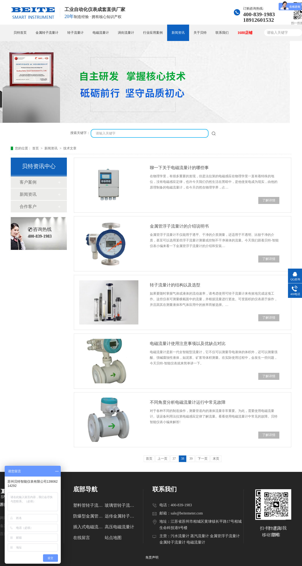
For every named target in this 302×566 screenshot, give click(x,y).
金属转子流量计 (47, 32)
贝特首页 (20, 32)
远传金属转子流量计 (120, 516)
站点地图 (113, 537)
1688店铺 (244, 33)
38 (182, 458)
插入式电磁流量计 (89, 527)
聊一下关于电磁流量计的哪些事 (179, 167)
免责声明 (151, 557)
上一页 (162, 458)
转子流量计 (75, 32)
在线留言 (81, 537)
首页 (36, 148)
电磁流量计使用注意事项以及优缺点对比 (188, 343)
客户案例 (28, 182)
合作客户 (28, 206)
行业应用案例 (153, 32)
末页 (216, 458)
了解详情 (268, 200)
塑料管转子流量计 (89, 505)
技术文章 (69, 148)
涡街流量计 (126, 32)
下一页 (203, 458)
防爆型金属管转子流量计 (89, 516)
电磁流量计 (101, 32)
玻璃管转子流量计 (120, 505)
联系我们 (222, 32)
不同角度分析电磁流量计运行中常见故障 (188, 402)
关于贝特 (200, 32)
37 (174, 458)
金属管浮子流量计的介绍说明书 (179, 226)
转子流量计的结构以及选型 (175, 285)
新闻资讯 (178, 32)
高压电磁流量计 (119, 527)
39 (191, 458)
